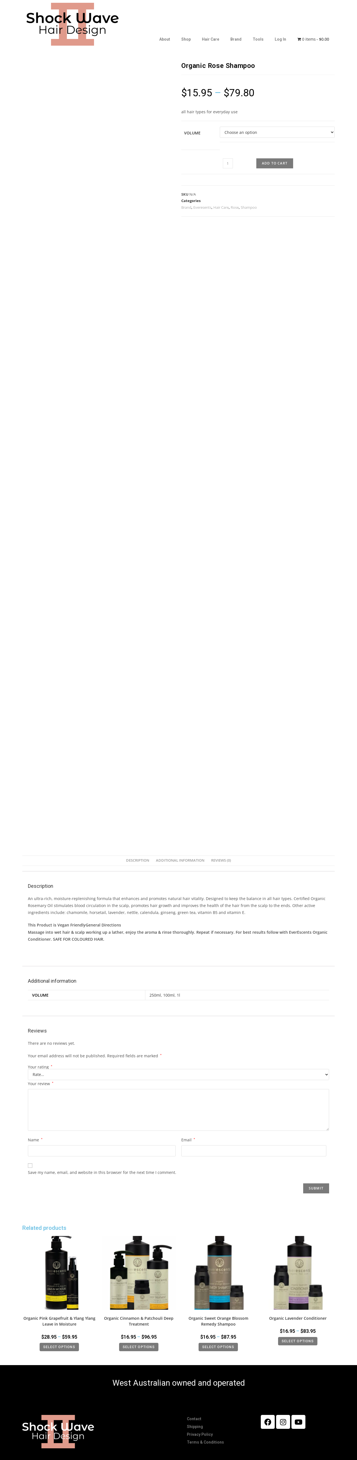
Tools (258, 39)
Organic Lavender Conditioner (298, 1318)
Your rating (40, 1067)
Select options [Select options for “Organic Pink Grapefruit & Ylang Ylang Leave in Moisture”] (59, 1347)
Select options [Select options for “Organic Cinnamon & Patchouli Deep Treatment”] (139, 1347)
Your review (41, 1083)
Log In (280, 39)
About (164, 39)
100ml (169, 995)
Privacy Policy (200, 1434)
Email (188, 1139)
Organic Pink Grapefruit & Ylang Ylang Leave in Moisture (59, 1321)
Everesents (202, 207)
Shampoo (249, 207)
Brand (236, 39)
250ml (155, 995)
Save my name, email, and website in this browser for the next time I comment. (102, 1172)
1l (178, 995)
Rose (235, 207)
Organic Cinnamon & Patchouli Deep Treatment (138, 1321)
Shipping (195, 1426)
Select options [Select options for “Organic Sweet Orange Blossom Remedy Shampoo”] (218, 1347)
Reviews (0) (221, 860)
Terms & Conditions (205, 1442)
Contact (194, 1419)
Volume (192, 133)
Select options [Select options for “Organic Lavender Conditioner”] (298, 1341)
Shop (186, 39)
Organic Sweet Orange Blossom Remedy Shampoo (218, 1321)
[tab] (137, 861)
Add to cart (275, 163)
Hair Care (210, 39)
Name (35, 1139)
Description (137, 860)
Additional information (180, 860)
